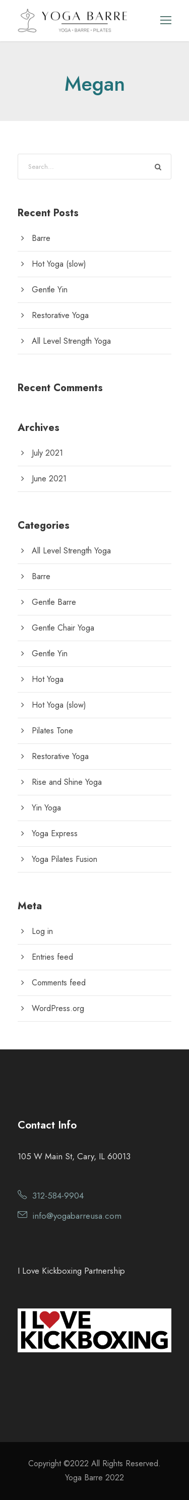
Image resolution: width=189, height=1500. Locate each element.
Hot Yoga (48, 679)
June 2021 (49, 478)
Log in (42, 931)
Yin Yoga (46, 808)
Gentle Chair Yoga (63, 628)
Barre (41, 238)
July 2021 (47, 453)
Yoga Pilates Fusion (64, 859)
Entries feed (52, 957)
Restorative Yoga (60, 315)
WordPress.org (58, 1008)
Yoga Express (55, 833)
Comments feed (59, 982)
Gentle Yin (50, 289)
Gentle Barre (54, 602)
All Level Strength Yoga (71, 341)
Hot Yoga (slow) (59, 264)
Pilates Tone (52, 730)
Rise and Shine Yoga (67, 782)
